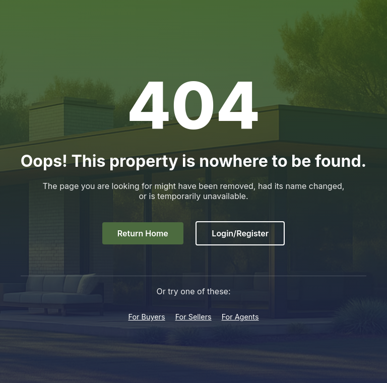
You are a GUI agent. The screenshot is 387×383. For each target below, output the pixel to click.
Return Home (142, 233)
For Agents (240, 316)
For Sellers (193, 316)
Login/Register (240, 233)
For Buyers (146, 316)
